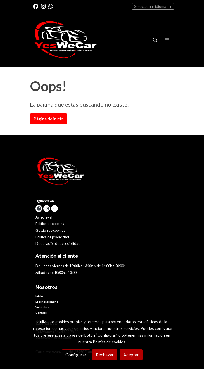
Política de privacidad (52, 237)
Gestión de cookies (50, 230)
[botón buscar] (155, 39)
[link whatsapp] (50, 6)
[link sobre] (102, 172)
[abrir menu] (167, 39)
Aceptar (131, 354)
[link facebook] (35, 6)
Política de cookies (49, 223)
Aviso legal (43, 217)
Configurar (75, 354)
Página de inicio (48, 118)
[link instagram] (43, 6)
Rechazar (105, 354)
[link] (65, 39)
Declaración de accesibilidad (57, 243)
